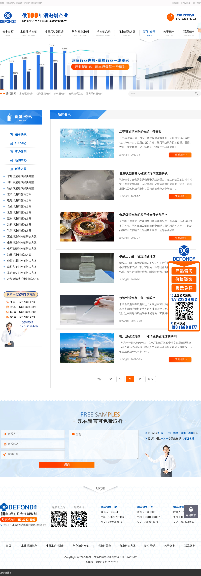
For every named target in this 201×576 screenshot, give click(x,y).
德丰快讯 (20, 134)
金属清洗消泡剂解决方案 (22, 242)
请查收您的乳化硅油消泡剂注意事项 (143, 173)
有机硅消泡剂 (76, 93)
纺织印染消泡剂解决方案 (22, 266)
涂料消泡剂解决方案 (19, 224)
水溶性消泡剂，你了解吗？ (137, 298)
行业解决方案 (128, 545)
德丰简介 (197, 3)
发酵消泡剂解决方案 (19, 212)
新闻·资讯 (150, 545)
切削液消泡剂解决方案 (20, 182)
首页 (100, 379)
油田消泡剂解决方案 (19, 254)
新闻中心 (20, 160)
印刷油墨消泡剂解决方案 (22, 260)
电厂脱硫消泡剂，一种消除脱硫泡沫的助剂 (148, 336)
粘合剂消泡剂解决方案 (20, 188)
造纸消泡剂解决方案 (19, 194)
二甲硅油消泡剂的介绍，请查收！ (141, 131)
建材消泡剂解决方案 (19, 218)
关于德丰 (169, 545)
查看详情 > (181, 154)
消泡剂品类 (104, 545)
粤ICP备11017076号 (107, 562)
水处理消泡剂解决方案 (20, 176)
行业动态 (20, 143)
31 (120, 379)
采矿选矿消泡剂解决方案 (22, 272)
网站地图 (186, 3)
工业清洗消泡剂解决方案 (22, 236)
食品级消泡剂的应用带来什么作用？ (143, 215)
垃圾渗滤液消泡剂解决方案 (23, 278)
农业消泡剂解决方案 (19, 206)
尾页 (150, 379)
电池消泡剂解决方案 (19, 200)
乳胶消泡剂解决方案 (19, 230)
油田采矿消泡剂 (94, 93)
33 (139, 379)
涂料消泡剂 (59, 93)
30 (110, 379)
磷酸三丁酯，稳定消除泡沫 (137, 256)
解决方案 (20, 168)
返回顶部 (100, 488)
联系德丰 (189, 545)
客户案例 (20, 151)
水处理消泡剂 (26, 93)
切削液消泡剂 (44, 93)
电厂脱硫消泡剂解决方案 (22, 248)
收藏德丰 (176, 3)
